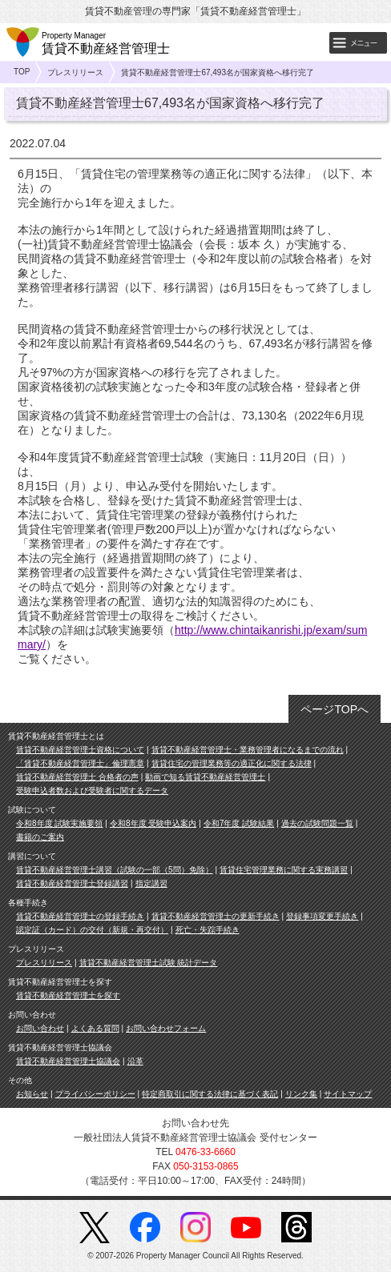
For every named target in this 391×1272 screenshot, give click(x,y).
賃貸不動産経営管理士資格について (80, 749)
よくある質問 (95, 1028)
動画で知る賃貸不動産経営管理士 (205, 776)
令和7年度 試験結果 (239, 823)
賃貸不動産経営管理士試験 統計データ (148, 962)
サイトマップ (348, 1093)
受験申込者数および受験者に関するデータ (92, 790)
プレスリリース (75, 72)
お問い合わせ (40, 1028)
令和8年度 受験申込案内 (153, 823)
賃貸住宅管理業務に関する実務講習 (284, 869)
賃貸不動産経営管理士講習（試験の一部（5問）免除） (114, 869)
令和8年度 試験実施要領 (59, 823)
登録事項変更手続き (322, 916)
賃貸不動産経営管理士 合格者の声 (77, 776)
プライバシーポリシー (95, 1093)
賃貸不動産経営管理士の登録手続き (80, 916)
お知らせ (32, 1093)
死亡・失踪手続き (207, 929)
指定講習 (151, 883)
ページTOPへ (334, 709)
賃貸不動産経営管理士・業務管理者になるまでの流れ (247, 749)
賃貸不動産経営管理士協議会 (68, 1061)
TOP (22, 71)
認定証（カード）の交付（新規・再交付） (92, 929)
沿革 (135, 1061)
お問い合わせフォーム (166, 1028)
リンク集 (301, 1093)
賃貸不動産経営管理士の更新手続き (215, 916)
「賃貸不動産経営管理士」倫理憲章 (80, 763)
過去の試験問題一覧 (317, 823)
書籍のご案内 (40, 837)
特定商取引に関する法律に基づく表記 (210, 1093)
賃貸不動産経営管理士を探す (68, 995)
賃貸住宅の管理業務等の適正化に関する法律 (231, 763)
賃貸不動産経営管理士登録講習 (72, 883)
